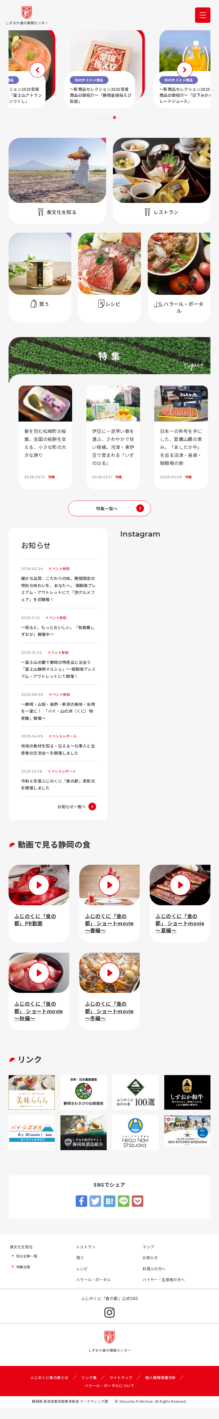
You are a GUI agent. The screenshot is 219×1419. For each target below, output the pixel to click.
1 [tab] (100, 117)
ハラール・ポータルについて (109, 1396)
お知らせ (151, 1268)
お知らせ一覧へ (72, 816)
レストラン (86, 1257)
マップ (149, 1257)
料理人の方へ (155, 1279)
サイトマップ (122, 1388)
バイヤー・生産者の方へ (165, 1290)
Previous (62, 68)
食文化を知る (22, 1257)
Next (157, 68)
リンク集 (88, 1388)
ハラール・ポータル (94, 1290)
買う (80, 1268)
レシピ (82, 1279)
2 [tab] (104, 117)
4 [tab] (114, 117)
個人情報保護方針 (163, 1388)
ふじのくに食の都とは (46, 1388)
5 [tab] (119, 117)
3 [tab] (109, 117)
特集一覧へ (106, 508)
